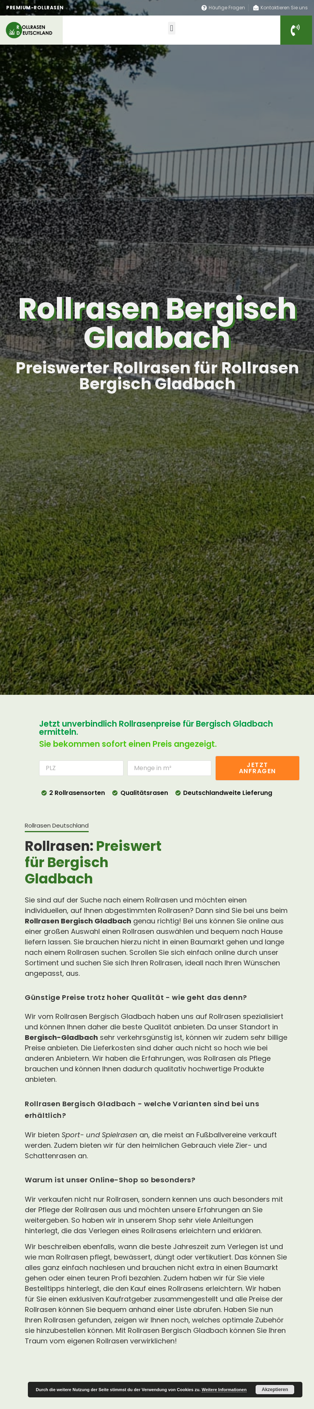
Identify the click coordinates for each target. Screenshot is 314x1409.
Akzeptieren (275, 1389)
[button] (171, 28)
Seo (30, 1364)
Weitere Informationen (224, 1389)
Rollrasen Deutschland (55, 1379)
